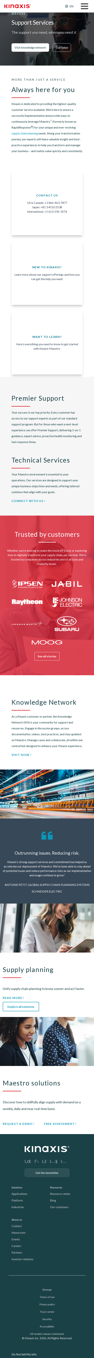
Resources (56, 1187)
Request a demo (17, 1123)
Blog (53, 1200)
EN (72, 6)
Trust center (47, 1311)
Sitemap (47, 1289)
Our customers (59, 1207)
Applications (19, 1193)
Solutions (16, 1187)
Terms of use (47, 1297)
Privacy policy (47, 1304)
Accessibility (47, 1326)
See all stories (47, 656)
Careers (16, 1246)
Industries (17, 1207)
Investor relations (22, 1259)
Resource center (60, 1193)
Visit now (20, 754)
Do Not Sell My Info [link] (24, 1354)
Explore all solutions (20, 1006)
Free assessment (59, 1123)
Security (47, 1319)
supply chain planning (24, 133)
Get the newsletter (47, 1172)
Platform (17, 1200)
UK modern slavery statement (47, 1333)
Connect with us (27, 501)
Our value (62, 47)
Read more (12, 997)
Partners (16, 1252)
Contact (16, 1226)
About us (16, 1219)
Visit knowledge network (30, 47)
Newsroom (18, 1232)
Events (15, 1239)
